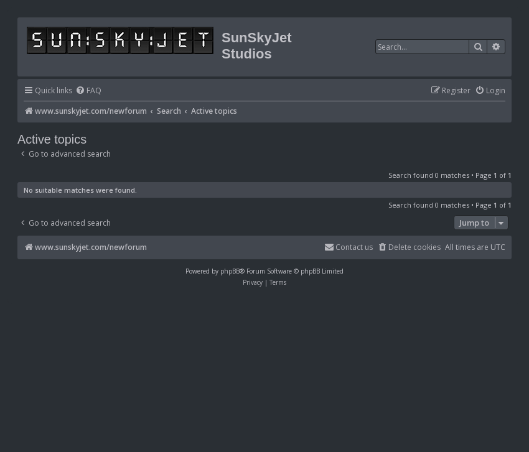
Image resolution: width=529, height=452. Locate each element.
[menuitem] (88, 91)
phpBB (230, 271)
